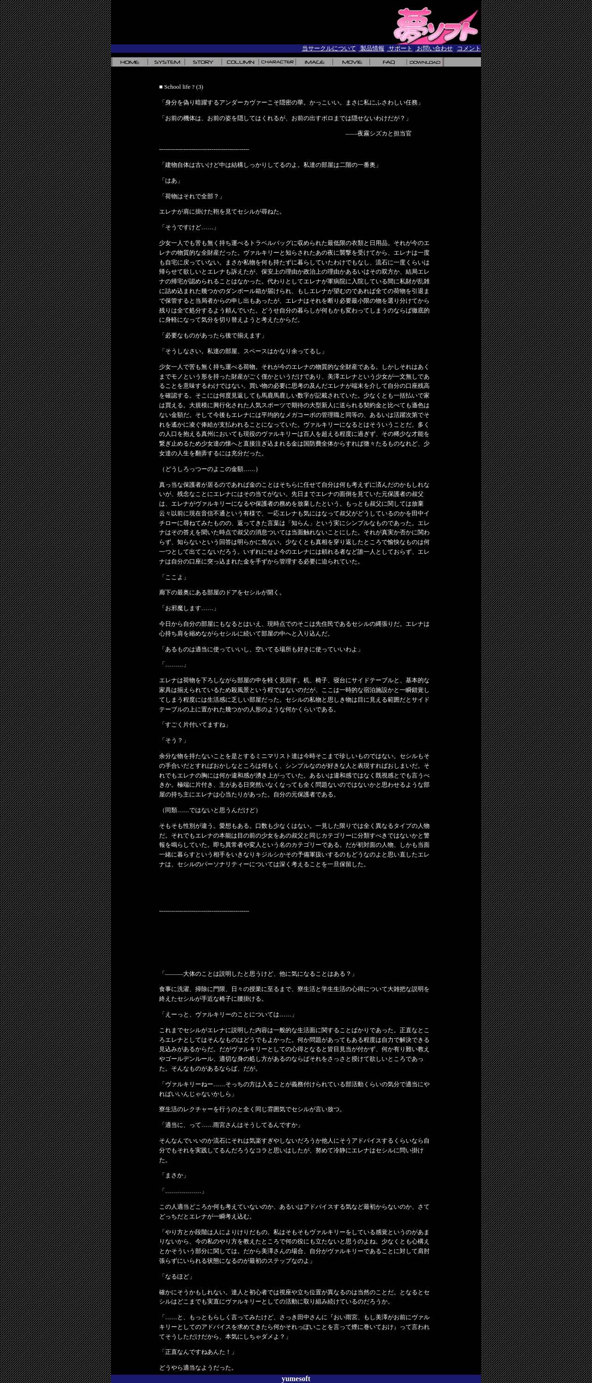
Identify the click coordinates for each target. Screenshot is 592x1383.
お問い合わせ (434, 48)
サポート (400, 48)
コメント (469, 48)
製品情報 (371, 48)
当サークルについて (329, 48)
